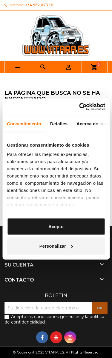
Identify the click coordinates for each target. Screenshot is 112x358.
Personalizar (56, 246)
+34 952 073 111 (39, 5)
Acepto (56, 226)
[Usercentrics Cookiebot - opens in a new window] (79, 107)
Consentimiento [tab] (24, 123)
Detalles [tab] (58, 123)
